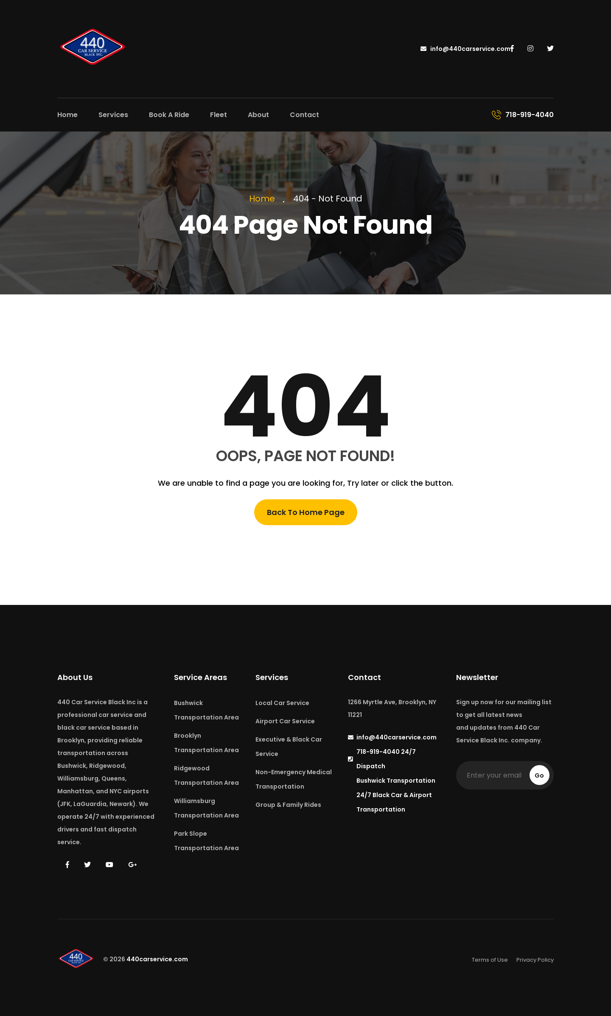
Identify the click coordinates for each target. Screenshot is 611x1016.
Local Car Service (282, 703)
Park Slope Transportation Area (206, 840)
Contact (304, 115)
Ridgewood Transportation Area (206, 775)
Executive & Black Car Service (288, 746)
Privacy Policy (535, 960)
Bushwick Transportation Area (206, 710)
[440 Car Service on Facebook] (513, 48)
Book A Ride (169, 115)
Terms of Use (490, 960)
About (258, 115)
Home (67, 115)
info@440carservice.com (465, 49)
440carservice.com (157, 959)
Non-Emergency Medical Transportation (293, 779)
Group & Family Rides (288, 804)
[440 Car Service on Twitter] (550, 48)
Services (113, 115)
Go (539, 775)
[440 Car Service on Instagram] (531, 48)
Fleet (218, 115)
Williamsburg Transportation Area (206, 808)
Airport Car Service (285, 721)
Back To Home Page (306, 512)
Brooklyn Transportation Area (206, 742)
